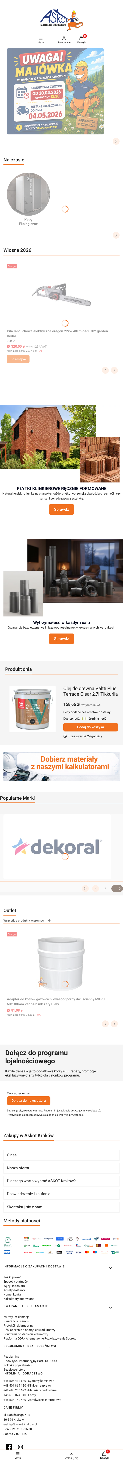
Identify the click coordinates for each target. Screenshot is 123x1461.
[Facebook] (9, 1447)
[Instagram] (20, 1447)
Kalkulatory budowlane (18, 1298)
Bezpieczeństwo (14, 1369)
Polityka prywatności (17, 1365)
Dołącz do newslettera (28, 1101)
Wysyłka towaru (14, 1286)
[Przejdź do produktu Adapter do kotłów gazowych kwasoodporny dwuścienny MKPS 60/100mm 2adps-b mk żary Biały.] (61, 962)
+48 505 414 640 (14, 1380)
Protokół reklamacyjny (18, 1325)
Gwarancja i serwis (16, 1321)
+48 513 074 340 (14, 1395)
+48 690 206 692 (14, 1390)
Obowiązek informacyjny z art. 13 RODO (30, 1361)
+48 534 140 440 (14, 1399)
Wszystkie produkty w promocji (27, 920)
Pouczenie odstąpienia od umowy (25, 1334)
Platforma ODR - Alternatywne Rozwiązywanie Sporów (39, 1338)
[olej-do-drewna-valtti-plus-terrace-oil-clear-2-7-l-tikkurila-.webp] (32, 709)
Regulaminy (11, 1356)
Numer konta (12, 1294)
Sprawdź (61, 509)
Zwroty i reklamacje (16, 1317)
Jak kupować (12, 1277)
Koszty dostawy (14, 1290)
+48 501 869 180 (14, 1385)
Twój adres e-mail (18, 1093)
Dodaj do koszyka (90, 727)
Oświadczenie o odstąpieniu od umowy (29, 1330)
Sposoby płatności (15, 1281)
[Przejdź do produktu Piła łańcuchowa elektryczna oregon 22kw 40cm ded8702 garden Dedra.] (61, 294)
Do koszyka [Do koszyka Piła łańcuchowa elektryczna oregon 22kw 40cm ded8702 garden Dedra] (18, 359)
